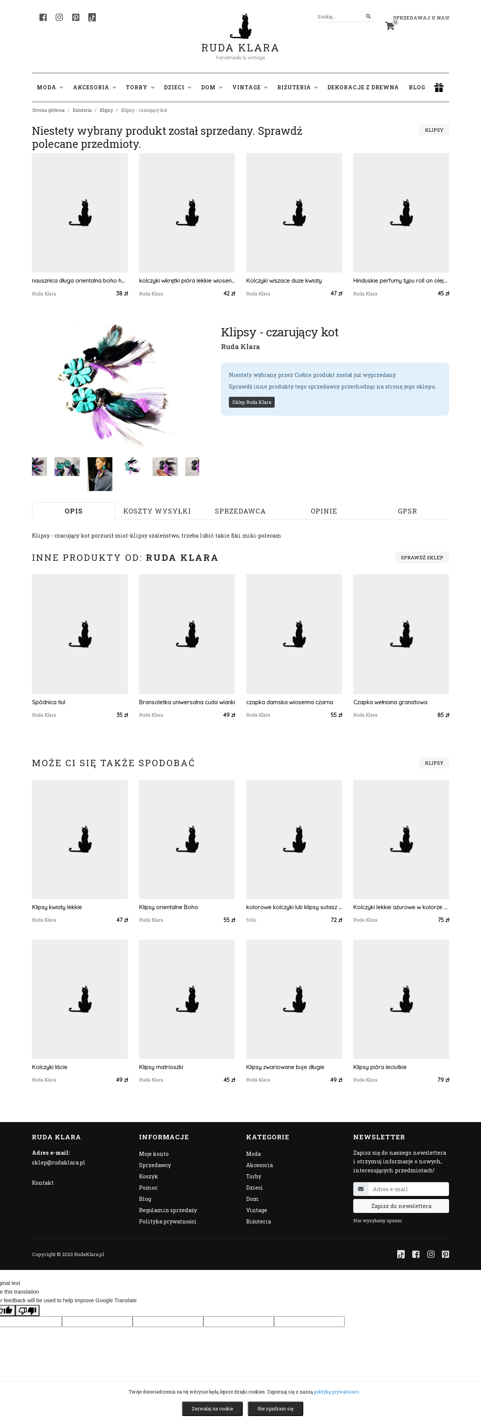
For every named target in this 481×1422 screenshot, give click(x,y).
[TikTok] (92, 17)
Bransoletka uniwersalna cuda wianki (187, 702)
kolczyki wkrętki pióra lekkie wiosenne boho (187, 280)
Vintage (256, 1210)
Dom (252, 1198)
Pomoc (148, 1187)
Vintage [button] (250, 87)
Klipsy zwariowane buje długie (285, 1067)
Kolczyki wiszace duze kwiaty (284, 280)
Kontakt (43, 1182)
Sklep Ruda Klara (251, 402)
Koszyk (148, 1176)
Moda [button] (50, 87)
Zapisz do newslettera (401, 1206)
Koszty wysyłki (157, 510)
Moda (253, 1153)
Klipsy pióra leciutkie (380, 1067)
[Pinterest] (75, 17)
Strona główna (48, 110)
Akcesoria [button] (94, 87)
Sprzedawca (240, 510)
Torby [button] (140, 87)
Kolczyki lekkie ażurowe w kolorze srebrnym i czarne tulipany (401, 907)
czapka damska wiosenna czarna (289, 702)
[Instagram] (59, 17)
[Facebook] (43, 17)
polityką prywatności (336, 1392)
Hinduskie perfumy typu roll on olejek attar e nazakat (401, 280)
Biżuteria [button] (297, 87)
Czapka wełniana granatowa (390, 702)
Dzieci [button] (177, 87)
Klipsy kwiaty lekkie (57, 907)
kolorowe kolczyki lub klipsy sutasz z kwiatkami (294, 907)
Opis (74, 510)
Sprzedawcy (155, 1165)
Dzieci (254, 1187)
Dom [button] (211, 87)
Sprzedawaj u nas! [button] (421, 17)
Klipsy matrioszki (161, 1067)
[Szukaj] (368, 16)
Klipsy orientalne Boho (168, 907)
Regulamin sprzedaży (168, 1210)
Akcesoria (259, 1165)
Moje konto (154, 1153)
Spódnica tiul (48, 702)
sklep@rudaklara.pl (58, 1162)
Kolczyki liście (49, 1067)
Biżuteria (82, 110)
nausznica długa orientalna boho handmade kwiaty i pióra (80, 280)
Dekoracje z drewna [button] (363, 87)
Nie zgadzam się (275, 1408)
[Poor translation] (27, 1310)
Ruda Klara (240, 41)
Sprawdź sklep (422, 557)
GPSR (407, 510)
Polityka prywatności (168, 1221)
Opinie (324, 510)
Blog (417, 87)
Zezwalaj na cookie (212, 1408)
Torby (253, 1176)
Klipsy (106, 110)
